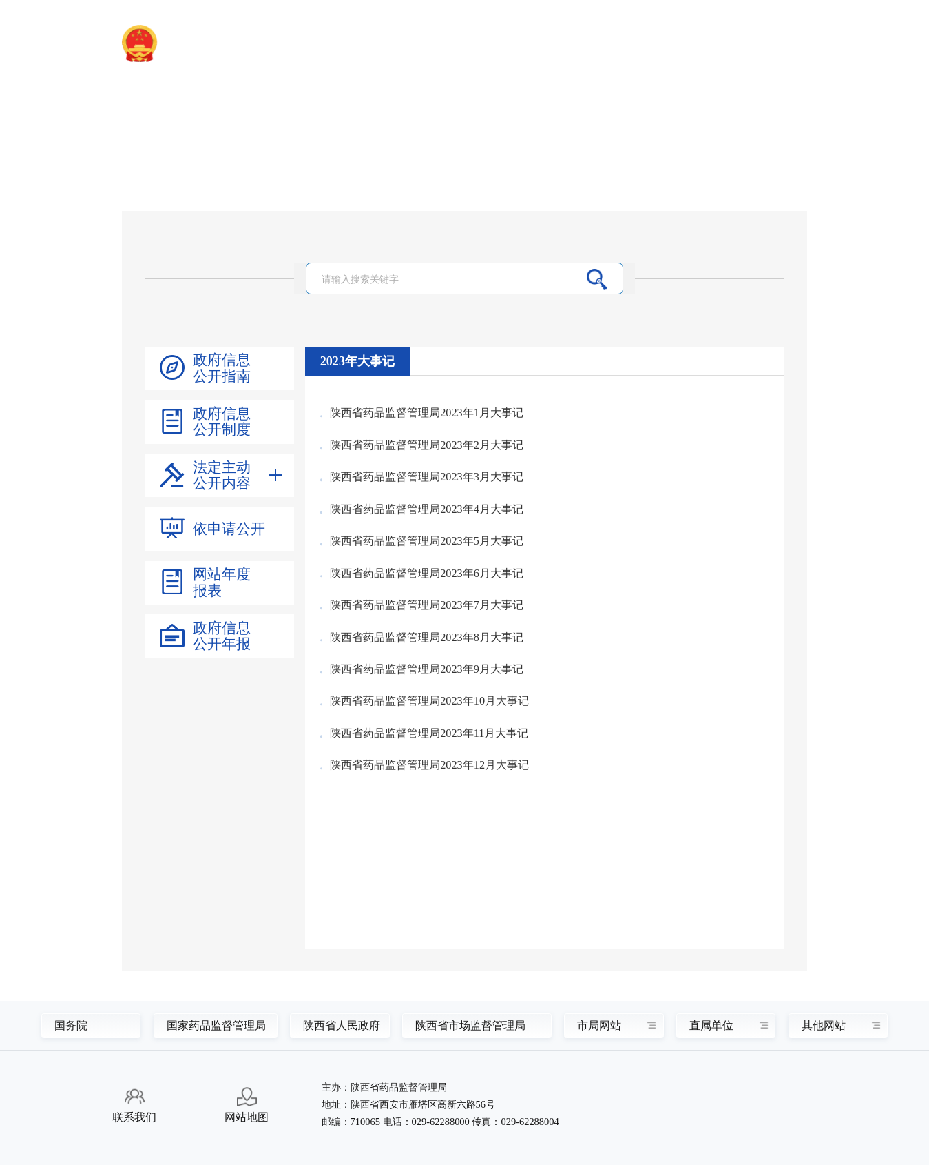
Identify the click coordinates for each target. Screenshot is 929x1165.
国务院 (70, 1025)
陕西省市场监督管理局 (468, 1025)
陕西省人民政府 (336, 1025)
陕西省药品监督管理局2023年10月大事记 (429, 701)
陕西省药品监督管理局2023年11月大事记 (429, 733)
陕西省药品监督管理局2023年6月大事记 (426, 573)
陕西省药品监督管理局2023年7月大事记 (426, 605)
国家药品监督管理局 (210, 1025)
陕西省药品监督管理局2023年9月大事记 (426, 669)
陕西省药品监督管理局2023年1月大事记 (426, 413)
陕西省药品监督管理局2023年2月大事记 (426, 445)
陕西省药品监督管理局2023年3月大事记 (426, 477)
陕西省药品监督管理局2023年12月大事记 (429, 765)
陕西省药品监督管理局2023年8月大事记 (426, 637)
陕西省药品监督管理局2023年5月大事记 (426, 541)
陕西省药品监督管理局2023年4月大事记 (426, 509)
